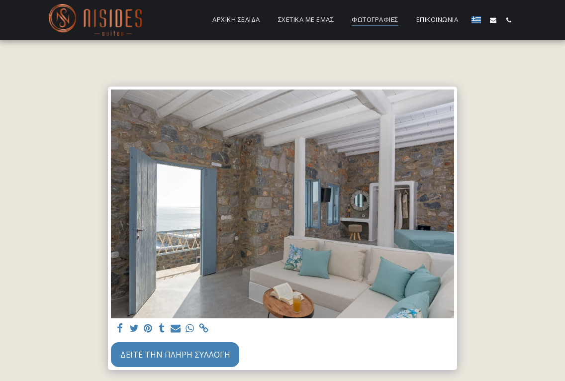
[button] (493, 19)
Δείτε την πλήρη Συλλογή (175, 354)
